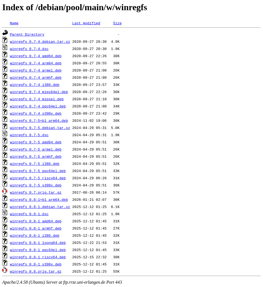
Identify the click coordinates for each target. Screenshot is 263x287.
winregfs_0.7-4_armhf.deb (35, 77)
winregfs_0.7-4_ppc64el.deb (38, 106)
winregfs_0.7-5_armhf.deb (35, 156)
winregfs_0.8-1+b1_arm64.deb (39, 199)
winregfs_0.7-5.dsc (29, 134)
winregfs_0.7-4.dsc (29, 48)
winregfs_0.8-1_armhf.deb (35, 228)
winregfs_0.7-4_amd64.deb (35, 55)
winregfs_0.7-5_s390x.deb (35, 185)
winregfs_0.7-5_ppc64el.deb (38, 170)
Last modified (86, 22)
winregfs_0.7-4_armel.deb (35, 70)
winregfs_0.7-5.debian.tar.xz (40, 127)
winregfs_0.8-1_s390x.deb (35, 264)
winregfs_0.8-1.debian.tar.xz (40, 206)
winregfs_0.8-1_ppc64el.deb (38, 249)
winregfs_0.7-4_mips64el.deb (39, 91)
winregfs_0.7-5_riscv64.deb (38, 177)
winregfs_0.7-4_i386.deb (34, 84)
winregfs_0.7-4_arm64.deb (35, 62)
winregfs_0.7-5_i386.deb (34, 163)
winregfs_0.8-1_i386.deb (34, 235)
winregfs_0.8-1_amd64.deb (35, 220)
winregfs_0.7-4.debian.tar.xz (40, 41)
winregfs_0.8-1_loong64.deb (38, 242)
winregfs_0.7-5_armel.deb (35, 149)
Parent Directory (27, 34)
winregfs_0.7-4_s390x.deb (35, 113)
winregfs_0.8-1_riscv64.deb (38, 256)
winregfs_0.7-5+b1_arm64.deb (39, 120)
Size (117, 22)
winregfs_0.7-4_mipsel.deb (37, 98)
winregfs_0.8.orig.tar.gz (35, 271)
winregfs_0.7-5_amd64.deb (35, 141)
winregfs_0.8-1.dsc (29, 213)
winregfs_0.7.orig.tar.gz (35, 192)
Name (14, 22)
